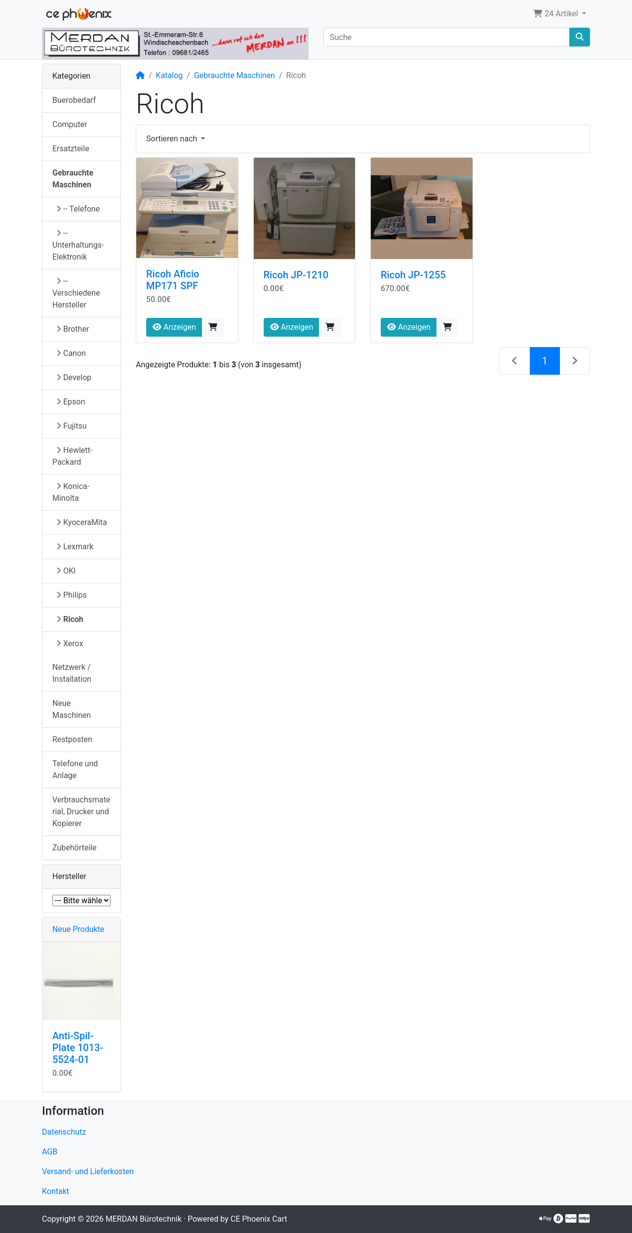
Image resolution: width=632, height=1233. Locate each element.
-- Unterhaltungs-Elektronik (78, 245)
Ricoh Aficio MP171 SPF (172, 280)
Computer (69, 124)
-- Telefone (78, 209)
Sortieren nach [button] (172, 138)
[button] (559, 14)
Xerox (69, 643)
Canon (71, 353)
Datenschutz (64, 1132)
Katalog (169, 75)
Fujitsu (71, 426)
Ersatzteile (70, 148)
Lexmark (74, 546)
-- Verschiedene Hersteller (76, 292)
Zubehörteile (74, 847)
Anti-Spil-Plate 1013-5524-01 (77, 1047)
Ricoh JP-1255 (413, 275)
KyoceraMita (81, 522)
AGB (49, 1151)
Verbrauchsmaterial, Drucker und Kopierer (81, 811)
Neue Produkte (78, 929)
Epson (70, 401)
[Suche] (446, 37)
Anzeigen (174, 327)
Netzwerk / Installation (71, 673)
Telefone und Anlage (75, 769)
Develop (73, 377)
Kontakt (55, 1191)
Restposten (72, 739)
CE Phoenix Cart (259, 1219)
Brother (72, 329)
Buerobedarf (74, 100)
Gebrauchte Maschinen (234, 75)
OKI (66, 570)
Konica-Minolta (70, 492)
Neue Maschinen (71, 709)
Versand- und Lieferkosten (88, 1171)
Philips (71, 595)
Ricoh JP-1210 (296, 275)
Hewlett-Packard (72, 456)
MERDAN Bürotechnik (144, 1219)
